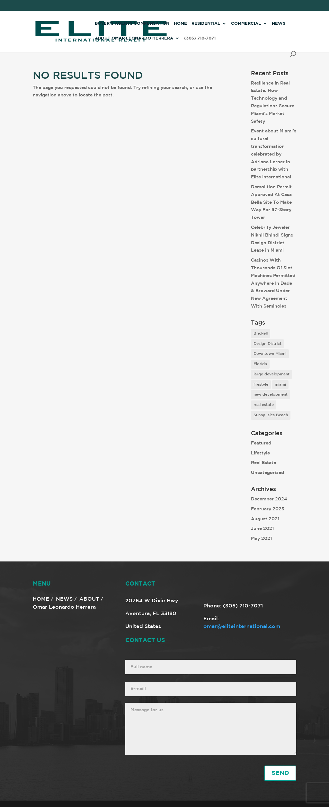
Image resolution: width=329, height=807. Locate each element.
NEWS (64, 599)
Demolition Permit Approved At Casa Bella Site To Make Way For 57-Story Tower (271, 202)
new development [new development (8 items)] (270, 394)
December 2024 (269, 499)
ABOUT (89, 599)
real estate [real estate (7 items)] (263, 405)
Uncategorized (267, 473)
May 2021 (261, 539)
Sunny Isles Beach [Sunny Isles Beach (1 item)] (270, 415)
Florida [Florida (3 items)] (260, 364)
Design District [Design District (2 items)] (267, 343)
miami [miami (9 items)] (280, 384)
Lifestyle (260, 453)
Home (180, 23)
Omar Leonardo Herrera (64, 607)
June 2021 (262, 529)
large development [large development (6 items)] (271, 374)
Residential (205, 23)
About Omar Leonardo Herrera (134, 38)
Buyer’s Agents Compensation (132, 23)
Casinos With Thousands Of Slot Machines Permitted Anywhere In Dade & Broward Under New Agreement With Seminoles (273, 283)
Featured (261, 443)
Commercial (246, 23)
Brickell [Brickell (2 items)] (260, 333)
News (278, 23)
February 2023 (267, 509)
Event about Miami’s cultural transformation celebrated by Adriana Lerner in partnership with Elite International (273, 154)
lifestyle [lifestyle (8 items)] (260, 384)
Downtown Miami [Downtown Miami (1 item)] (269, 353)
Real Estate (263, 463)
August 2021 (265, 519)
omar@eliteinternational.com (241, 626)
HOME (41, 599)
